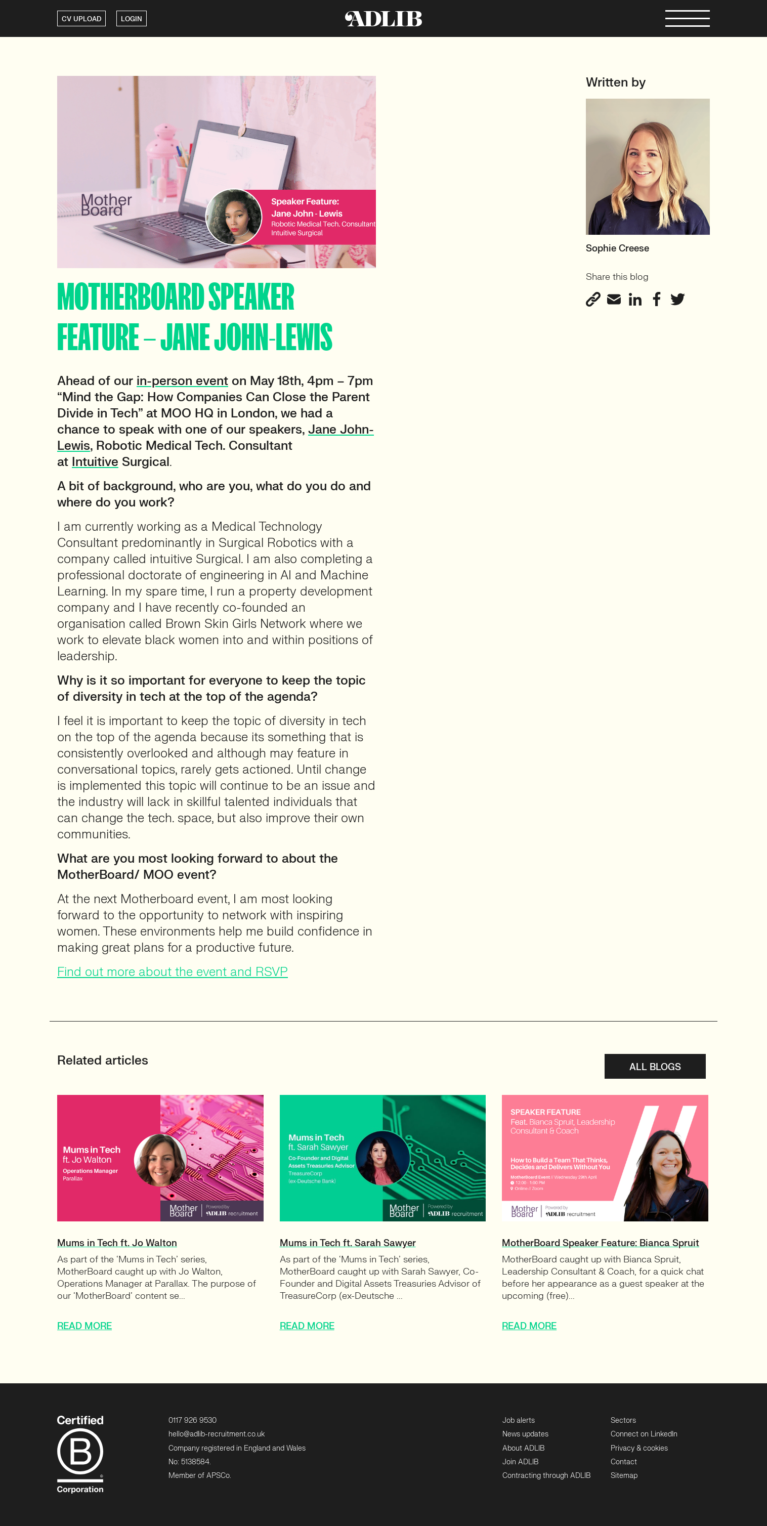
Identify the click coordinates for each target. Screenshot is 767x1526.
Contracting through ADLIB (546, 1475)
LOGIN (131, 19)
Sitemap (624, 1475)
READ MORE (84, 1326)
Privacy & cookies (639, 1448)
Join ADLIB (520, 1462)
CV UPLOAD (81, 19)
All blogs (655, 1067)
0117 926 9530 (192, 1420)
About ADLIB (523, 1448)
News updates (525, 1434)
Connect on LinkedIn (644, 1434)
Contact (624, 1462)
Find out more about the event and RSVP (172, 972)
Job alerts (518, 1420)
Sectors (623, 1420)
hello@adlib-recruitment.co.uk (216, 1434)
